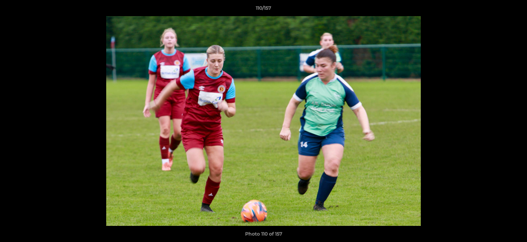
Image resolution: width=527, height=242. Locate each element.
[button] (515, 10)
